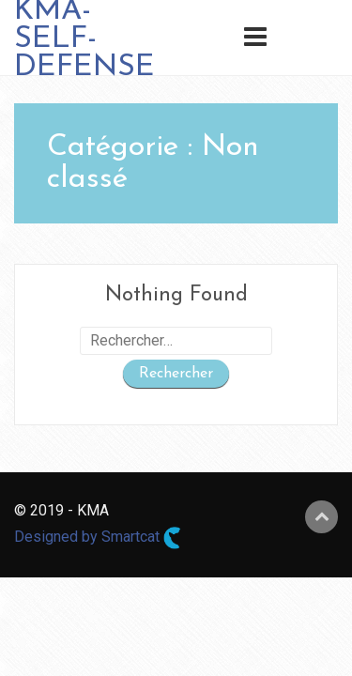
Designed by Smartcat (97, 538)
